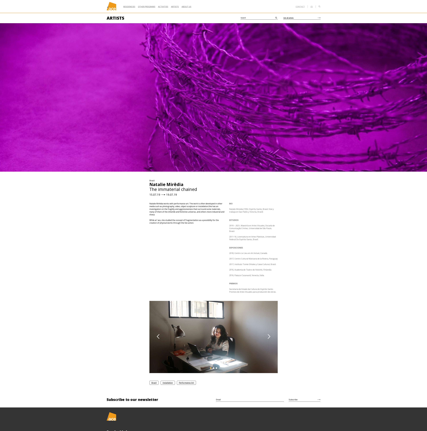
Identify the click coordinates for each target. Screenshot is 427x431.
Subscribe (293, 399)
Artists (175, 6)
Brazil (154, 382)
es (312, 7)
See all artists (288, 18)
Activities (163, 6)
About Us (186, 6)
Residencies (129, 6)
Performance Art (186, 382)
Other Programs (146, 6)
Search (243, 18)
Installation (168, 382)
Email (218, 399)
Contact (300, 6)
